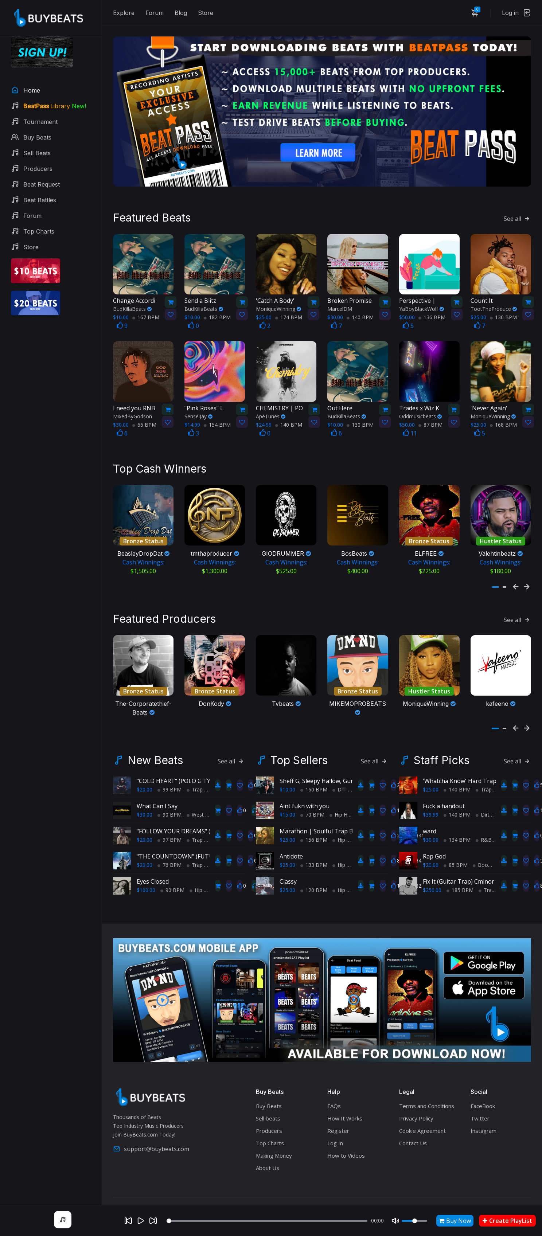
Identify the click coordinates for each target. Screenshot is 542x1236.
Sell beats (268, 1105)
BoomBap (487, 851)
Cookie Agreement (422, 1117)
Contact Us (413, 1130)
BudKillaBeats (132, 297)
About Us (267, 1154)
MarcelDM (339, 297)
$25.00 (287, 826)
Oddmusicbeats (420, 405)
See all (517, 208)
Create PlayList (507, 1221)
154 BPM (217, 413)
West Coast (203, 801)
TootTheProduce (494, 297)
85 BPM (456, 851)
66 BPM (144, 413)
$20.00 (144, 775)
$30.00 (144, 801)
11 (410, 422)
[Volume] (414, 1220)
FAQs (334, 1092)
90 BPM (169, 801)
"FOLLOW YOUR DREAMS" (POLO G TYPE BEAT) (201, 818)
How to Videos (346, 1142)
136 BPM (431, 306)
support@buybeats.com (151, 1136)
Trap (195, 775)
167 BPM (145, 306)
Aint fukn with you (305, 793)
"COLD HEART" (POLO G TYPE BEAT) (186, 767)
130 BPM (503, 306)
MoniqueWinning (278, 297)
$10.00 (287, 775)
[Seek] (267, 1220)
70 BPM (312, 801)
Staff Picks (441, 746)
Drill (339, 775)
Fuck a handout (444, 793)
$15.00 (287, 801)
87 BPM (430, 413)
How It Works (344, 1105)
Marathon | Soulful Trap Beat (321, 818)
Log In (335, 1130)
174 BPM (288, 306)
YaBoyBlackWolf (421, 297)
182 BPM (217, 306)
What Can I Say (157, 793)
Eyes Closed (153, 868)
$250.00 (432, 876)
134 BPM (457, 826)
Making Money (274, 1142)
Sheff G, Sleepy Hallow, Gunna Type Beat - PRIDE (346, 767)
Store (205, 12)
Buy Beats (269, 1092)
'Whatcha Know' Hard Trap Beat (467, 767)
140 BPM (360, 306)
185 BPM (460, 876)
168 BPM (503, 413)
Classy (288, 868)
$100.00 (146, 876)
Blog (181, 12)
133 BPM (313, 851)
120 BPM (313, 876)
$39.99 (430, 801)
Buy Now (455, 1221)
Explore (123, 12)
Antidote (291, 843)
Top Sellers (299, 746)
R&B (484, 826)
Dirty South (491, 801)
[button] (495, 570)
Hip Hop (202, 876)
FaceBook (483, 1092)
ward (429, 818)
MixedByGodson (132, 405)
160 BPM (313, 775)
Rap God (434, 843)
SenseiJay (198, 405)
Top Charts (270, 1130)
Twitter (480, 1105)
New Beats (155, 746)
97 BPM (169, 826)
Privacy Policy (416, 1105)
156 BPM (313, 826)
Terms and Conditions (426, 1092)
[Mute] (395, 1220)
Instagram (483, 1117)
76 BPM (169, 851)
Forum (154, 12)
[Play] (140, 1220)
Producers (269, 1117)
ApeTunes (270, 405)
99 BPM (169, 775)
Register (338, 1117)
